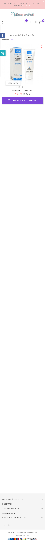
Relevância (6, 39)
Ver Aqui (26, 5)
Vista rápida (13, 83)
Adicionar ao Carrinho (22, 100)
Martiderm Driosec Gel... (22, 90)
